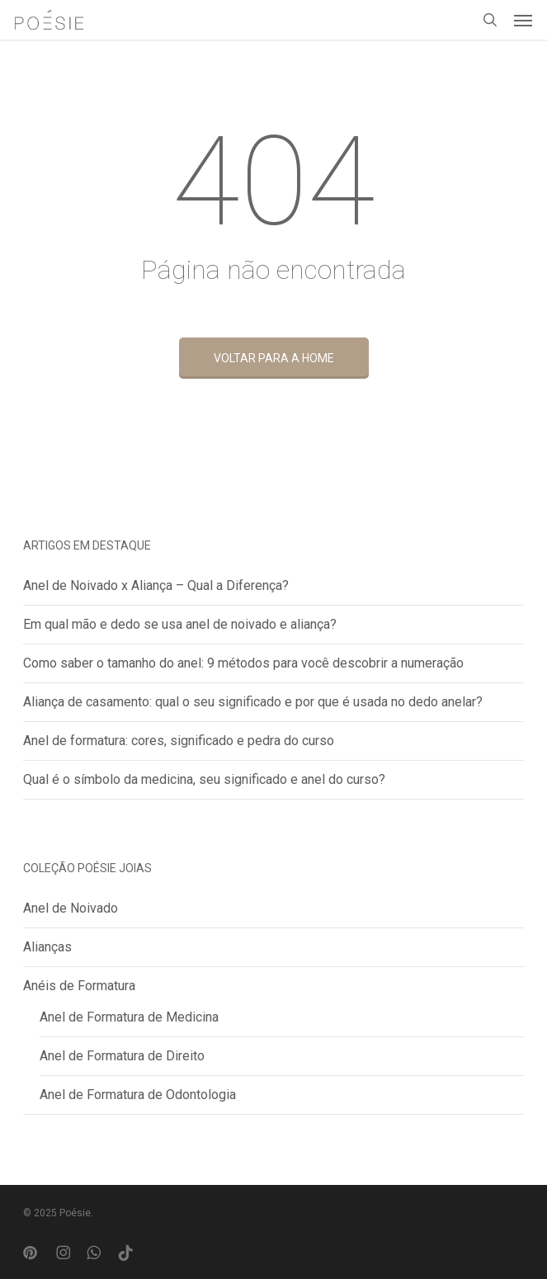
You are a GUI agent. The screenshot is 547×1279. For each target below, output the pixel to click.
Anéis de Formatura (79, 985)
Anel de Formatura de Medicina (129, 1017)
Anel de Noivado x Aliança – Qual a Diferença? (156, 585)
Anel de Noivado (70, 908)
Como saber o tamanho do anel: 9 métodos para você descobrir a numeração (243, 663)
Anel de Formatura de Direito (122, 1056)
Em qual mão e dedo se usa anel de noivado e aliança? (180, 624)
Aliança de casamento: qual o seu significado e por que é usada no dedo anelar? (253, 702)
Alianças (47, 947)
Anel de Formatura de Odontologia (138, 1094)
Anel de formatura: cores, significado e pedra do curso (178, 740)
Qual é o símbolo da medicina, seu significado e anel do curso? (204, 779)
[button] (523, 20)
